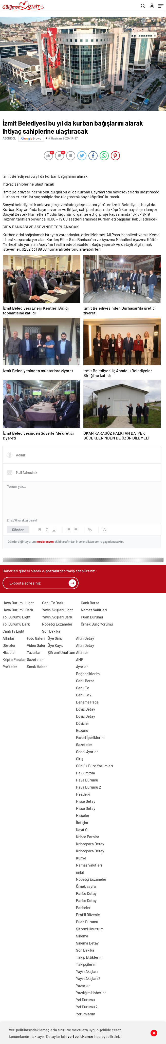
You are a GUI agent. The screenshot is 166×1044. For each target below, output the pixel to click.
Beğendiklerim (88, 673)
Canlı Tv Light (14, 631)
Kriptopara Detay (90, 843)
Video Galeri (36, 645)
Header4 (83, 794)
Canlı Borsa (90, 602)
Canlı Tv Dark (52, 602)
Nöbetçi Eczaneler (57, 624)
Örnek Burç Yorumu (97, 624)
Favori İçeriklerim (90, 737)
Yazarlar (34, 652)
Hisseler (9, 652)
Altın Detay (85, 638)
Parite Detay (86, 893)
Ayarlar (82, 666)
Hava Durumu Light (18, 602)
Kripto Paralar (14, 659)
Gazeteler (35, 659)
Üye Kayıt (55, 645)
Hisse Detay (85, 801)
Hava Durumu (87, 780)
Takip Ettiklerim (89, 957)
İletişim (82, 822)
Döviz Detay (85, 709)
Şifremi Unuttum (61, 652)
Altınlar (9, 638)
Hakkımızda (85, 773)
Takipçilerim (86, 964)
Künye (81, 858)
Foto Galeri (36, 638)
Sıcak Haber (37, 666)
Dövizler (9, 645)
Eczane (82, 730)
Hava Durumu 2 (88, 787)
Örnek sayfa (86, 886)
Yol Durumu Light (17, 617)
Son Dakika (51, 631)
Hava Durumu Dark (18, 610)
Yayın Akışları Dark (57, 617)
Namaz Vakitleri (94, 610)
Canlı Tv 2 (83, 695)
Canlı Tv (82, 688)
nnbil (80, 872)
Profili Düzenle (88, 914)
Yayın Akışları (87, 971)
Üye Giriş (55, 638)
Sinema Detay (87, 943)
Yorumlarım (85, 1014)
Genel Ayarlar (87, 751)
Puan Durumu (92, 617)
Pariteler (10, 666)
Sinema (82, 936)
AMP (79, 659)
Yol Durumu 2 (87, 1007)
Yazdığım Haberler (91, 992)
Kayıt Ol (82, 829)
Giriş (79, 758)
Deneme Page (87, 702)
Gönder (18, 529)
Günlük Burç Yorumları (94, 766)
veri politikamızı (80, 1036)
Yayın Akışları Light (57, 610)
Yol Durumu (85, 999)
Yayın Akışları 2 (88, 978)
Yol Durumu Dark (16, 624)
